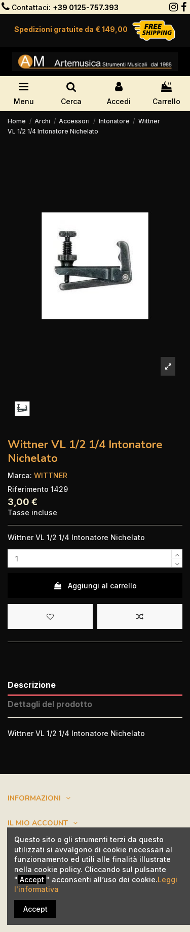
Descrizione (32, 685)
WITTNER (50, 475)
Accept (35, 909)
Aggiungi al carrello (95, 585)
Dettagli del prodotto (50, 704)
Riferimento (28, 489)
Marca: (20, 475)
